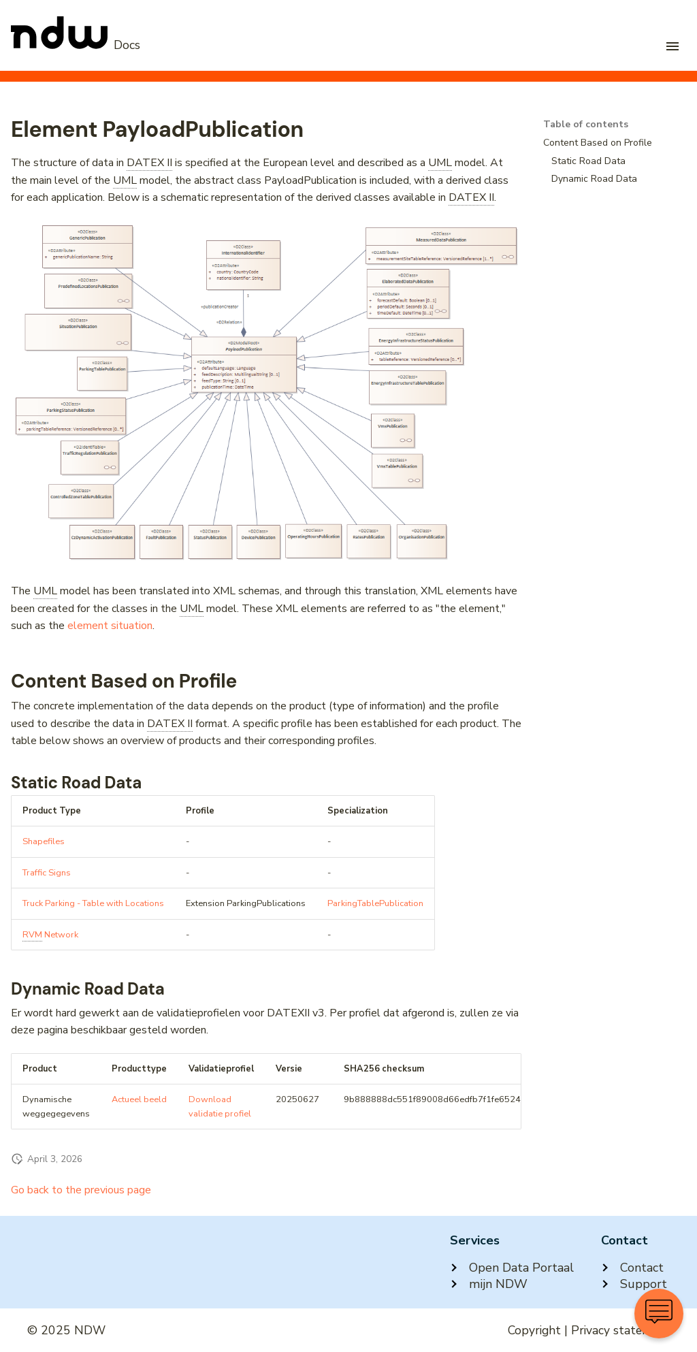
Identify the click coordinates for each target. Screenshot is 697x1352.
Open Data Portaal (512, 1267)
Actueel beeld (139, 1099)
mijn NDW (489, 1284)
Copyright (534, 1330)
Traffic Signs (46, 873)
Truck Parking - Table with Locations (93, 903)
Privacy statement (620, 1330)
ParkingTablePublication (375, 903)
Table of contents (585, 124)
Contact (632, 1267)
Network (50, 935)
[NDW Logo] (75, 45)
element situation (109, 625)
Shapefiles (43, 841)
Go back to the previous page (81, 1189)
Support (634, 1284)
